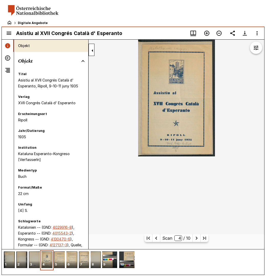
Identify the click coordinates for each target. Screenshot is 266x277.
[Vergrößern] (207, 33)
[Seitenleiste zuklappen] (92, 51)
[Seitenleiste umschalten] (9, 33)
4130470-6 (60, 239)
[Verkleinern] (219, 33)
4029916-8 (62, 227)
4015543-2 (61, 233)
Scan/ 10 (176, 238)
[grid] (133, 262)
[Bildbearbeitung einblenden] (256, 48)
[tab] (8, 46)
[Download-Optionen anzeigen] (245, 33)
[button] (9, 260)
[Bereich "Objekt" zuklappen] (83, 61)
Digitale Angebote (33, 23)
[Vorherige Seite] (156, 238)
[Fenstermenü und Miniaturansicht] (193, 33)
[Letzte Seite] (204, 238)
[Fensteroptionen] (257, 33)
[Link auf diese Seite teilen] (232, 33)
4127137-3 (58, 245)
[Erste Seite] (148, 238)
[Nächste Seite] (196, 238)
